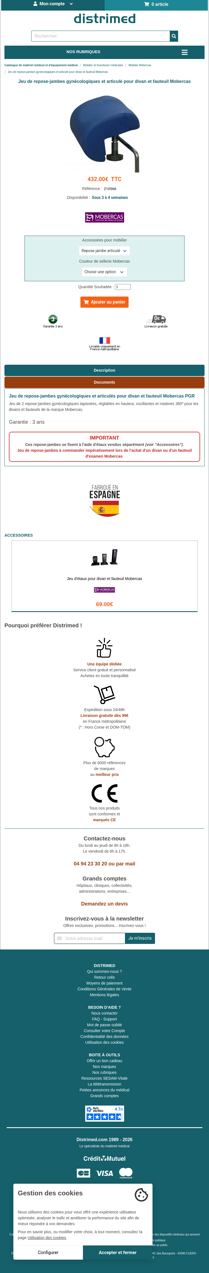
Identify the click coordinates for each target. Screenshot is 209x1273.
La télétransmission (104, 1084)
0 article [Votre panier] (156, 4)
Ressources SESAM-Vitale (104, 1078)
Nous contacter (104, 1013)
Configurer (48, 1252)
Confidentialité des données (104, 1036)
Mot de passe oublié (104, 1025)
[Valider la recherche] (174, 36)
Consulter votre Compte (104, 1030)
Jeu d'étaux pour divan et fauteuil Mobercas (104, 578)
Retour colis (104, 977)
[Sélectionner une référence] (105, 251)
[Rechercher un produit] (100, 36)
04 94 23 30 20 (90, 864)
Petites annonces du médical (104, 1090)
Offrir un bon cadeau (104, 1061)
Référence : (104, 188)
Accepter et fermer (117, 1252)
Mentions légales (104, 995)
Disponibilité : (104, 197)
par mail (125, 864)
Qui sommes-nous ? (104, 971)
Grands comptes (104, 1096)
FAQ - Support (104, 1019)
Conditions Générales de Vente (105, 989)
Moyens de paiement (105, 983)
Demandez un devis (104, 904)
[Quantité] (123, 287)
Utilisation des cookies (104, 1042)
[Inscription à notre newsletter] (89, 938)
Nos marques (104, 1066)
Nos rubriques (104, 1072)
